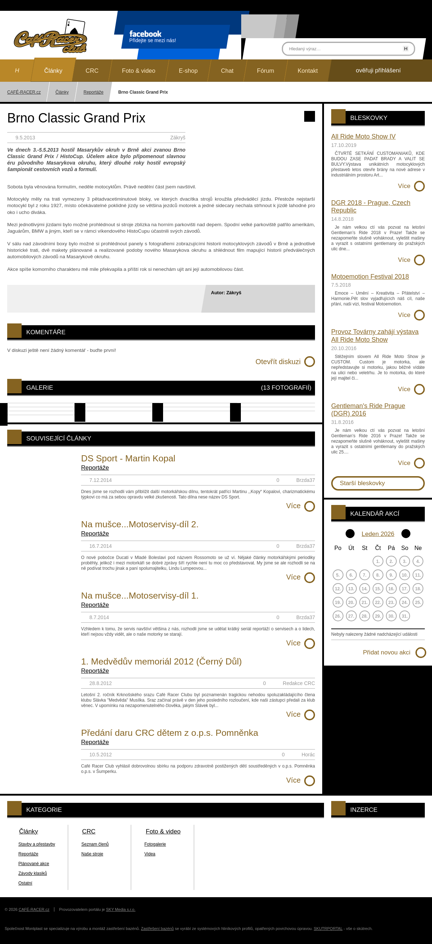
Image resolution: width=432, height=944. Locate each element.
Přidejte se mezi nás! (152, 37)
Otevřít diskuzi (278, 362)
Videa (149, 853)
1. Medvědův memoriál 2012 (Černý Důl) (161, 661)
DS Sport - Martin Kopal (128, 458)
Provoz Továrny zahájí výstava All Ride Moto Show (375, 335)
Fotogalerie (155, 844)
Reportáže (93, 92)
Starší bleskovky (362, 483)
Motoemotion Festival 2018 (370, 276)
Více (293, 506)
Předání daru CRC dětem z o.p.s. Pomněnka (169, 733)
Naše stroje (92, 853)
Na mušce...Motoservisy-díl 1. (140, 595)
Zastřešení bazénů (157, 928)
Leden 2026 (378, 533)
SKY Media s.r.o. (121, 909)
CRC (88, 831)
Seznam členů (95, 844)
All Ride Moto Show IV (363, 136)
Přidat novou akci (386, 652)
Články (62, 92)
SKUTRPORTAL (328, 928)
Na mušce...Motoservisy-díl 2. (140, 524)
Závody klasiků (32, 873)
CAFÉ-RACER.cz (34, 909)
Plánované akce (33, 863)
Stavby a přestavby (36, 844)
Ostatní (25, 883)
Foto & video (163, 831)
